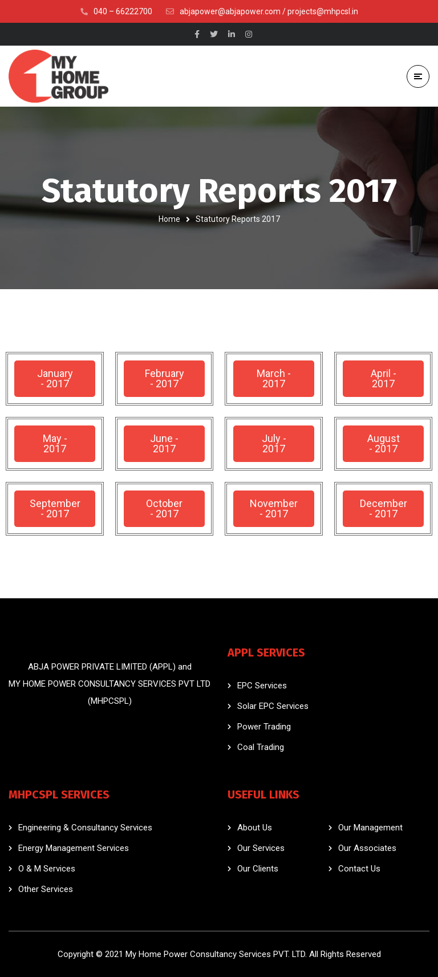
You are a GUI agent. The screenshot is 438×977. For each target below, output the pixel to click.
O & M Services (46, 869)
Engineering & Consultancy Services (85, 827)
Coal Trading (260, 747)
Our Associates (367, 848)
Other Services (45, 889)
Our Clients (257, 869)
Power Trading (264, 726)
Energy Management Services (73, 848)
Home (169, 219)
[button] (54, 378)
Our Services (261, 848)
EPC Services (262, 685)
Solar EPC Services (273, 706)
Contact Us (359, 869)
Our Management (370, 827)
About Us (254, 827)
